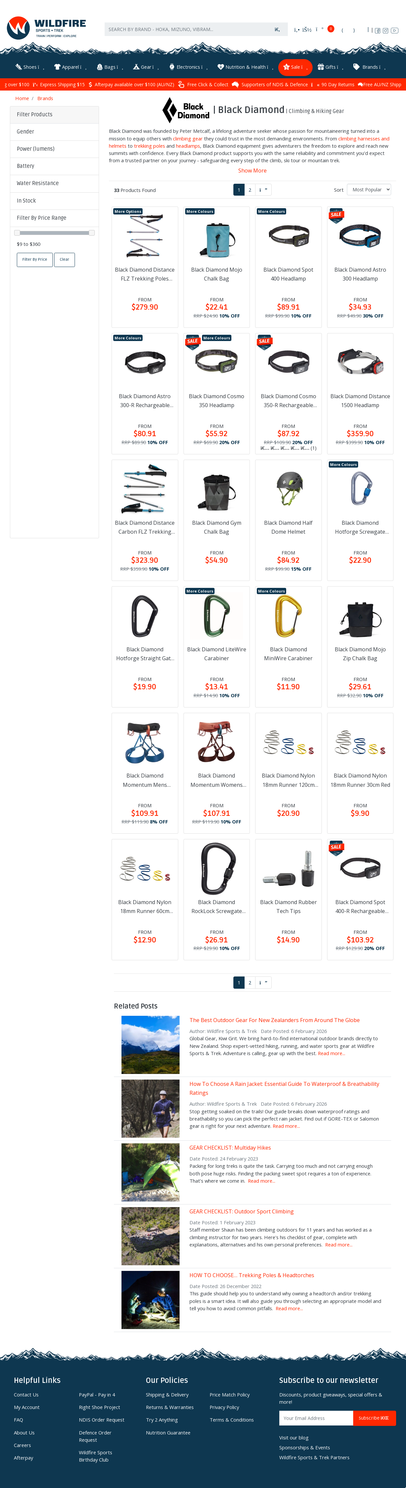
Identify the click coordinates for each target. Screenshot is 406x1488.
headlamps (188, 145)
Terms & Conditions (232, 1419)
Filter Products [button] (34, 114)
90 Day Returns (333, 84)
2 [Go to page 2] (250, 189)
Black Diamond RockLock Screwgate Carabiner (216, 906)
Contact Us (26, 1394)
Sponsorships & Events (304, 1447)
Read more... (331, 1052)
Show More (252, 170)
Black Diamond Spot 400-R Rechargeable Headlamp (360, 906)
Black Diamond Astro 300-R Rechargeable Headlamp (145, 400)
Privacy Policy (224, 1406)
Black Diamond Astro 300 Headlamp (360, 274)
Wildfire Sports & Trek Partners (314, 1457)
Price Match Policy (230, 1394)
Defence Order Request (95, 1435)
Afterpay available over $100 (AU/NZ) (131, 84)
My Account (27, 1406)
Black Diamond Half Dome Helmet (288, 526)
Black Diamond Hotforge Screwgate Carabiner (360, 527)
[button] (54, 131)
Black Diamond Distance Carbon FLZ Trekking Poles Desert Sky (145, 527)
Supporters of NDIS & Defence (270, 84)
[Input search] (186, 30)
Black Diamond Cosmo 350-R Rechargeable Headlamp (288, 400)
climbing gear (188, 137)
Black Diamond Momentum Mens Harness (145, 780)
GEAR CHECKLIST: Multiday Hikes (230, 1147)
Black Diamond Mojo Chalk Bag (216, 274)
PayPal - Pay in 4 (97, 1394)
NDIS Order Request (101, 1419)
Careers (22, 1444)
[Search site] (277, 30)
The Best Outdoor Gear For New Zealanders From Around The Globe (274, 1019)
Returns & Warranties (170, 1406)
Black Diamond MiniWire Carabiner (288, 653)
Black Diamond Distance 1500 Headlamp (360, 400)
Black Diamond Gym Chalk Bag (216, 526)
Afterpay (23, 1457)
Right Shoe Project (99, 1406)
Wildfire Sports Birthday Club (95, 1456)
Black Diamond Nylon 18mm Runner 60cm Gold (144, 906)
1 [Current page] (239, 189)
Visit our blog (294, 1436)
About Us (24, 1432)
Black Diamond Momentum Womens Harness (216, 780)
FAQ (18, 1419)
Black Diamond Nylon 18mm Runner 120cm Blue (288, 780)
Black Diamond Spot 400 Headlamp (288, 274)
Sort (339, 189)
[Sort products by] (369, 189)
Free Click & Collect (203, 84)
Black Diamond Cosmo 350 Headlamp (216, 400)
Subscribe (374, 1418)
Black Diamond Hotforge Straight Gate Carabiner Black (145, 653)
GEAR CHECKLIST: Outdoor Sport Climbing (241, 1211)
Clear (64, 259)
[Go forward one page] (263, 189)
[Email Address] (316, 1417)
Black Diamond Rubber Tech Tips (288, 906)
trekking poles (149, 145)
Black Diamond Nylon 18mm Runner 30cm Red (360, 780)
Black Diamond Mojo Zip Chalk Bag (360, 653)
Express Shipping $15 (59, 84)
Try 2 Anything (162, 1419)
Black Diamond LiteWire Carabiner (216, 653)
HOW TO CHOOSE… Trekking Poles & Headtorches (251, 1274)
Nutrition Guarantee (168, 1432)
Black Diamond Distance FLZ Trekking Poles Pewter (145, 274)
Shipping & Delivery (167, 1394)
